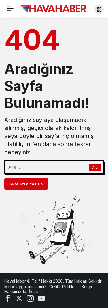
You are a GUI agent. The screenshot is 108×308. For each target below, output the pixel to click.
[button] (99, 9)
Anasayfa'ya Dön (26, 184)
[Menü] (10, 9)
